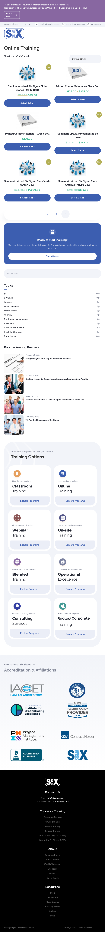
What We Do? (52, 860)
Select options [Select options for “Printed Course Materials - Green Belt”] (27, 147)
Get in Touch (53, 878)
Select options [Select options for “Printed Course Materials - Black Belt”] (78, 99)
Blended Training (52, 831)
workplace (92, 245)
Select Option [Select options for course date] (27, 103)
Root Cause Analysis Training (52, 836)
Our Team (52, 869)
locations (74, 245)
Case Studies (52, 902)
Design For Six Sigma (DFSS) (52, 840)
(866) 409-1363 (78, 24)
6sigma (13, 928)
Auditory (8, 315)
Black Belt (9, 323)
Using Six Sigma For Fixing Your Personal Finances (48, 359)
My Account (96, 24)
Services (22, 621)
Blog (52, 893)
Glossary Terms (52, 907)
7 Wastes (8, 298)
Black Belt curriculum (14, 328)
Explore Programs (29, 501)
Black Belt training (13, 332)
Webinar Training (52, 826)
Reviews (52, 873)
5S (5, 293)
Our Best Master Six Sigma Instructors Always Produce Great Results (57, 379)
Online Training (52, 822)
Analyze (8, 302)
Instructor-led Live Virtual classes (20, 8)
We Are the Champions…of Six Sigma (42, 420)
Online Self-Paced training (60, 8)
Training (22, 488)
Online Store (52, 897)
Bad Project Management (16, 319)
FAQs (52, 916)
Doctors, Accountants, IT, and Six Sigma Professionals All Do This (55, 400)
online (53, 248)
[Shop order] (85, 59)
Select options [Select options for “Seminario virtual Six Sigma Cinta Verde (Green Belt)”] (27, 198)
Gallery (52, 911)
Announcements (11, 306)
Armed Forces (10, 311)
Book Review (10, 336)
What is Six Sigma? (52, 864)
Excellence (69, 577)
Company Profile (52, 855)
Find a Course (52, 256)
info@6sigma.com (52, 24)
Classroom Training (52, 817)
